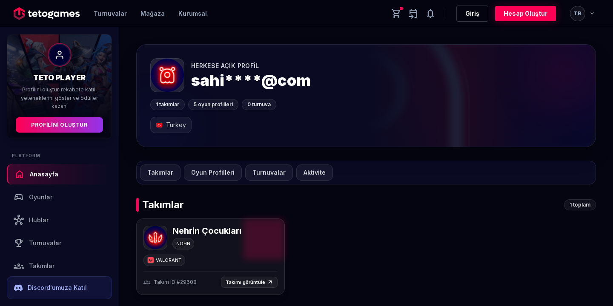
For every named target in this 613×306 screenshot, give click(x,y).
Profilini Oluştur (59, 125)
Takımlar (34, 266)
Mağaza (152, 13)
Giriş (472, 13)
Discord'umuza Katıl (50, 287)
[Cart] (396, 13)
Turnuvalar (110, 13)
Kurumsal (192, 13)
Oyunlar (33, 197)
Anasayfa (36, 174)
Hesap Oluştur (525, 13)
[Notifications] (430, 13)
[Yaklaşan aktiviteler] (413, 13)
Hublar (31, 220)
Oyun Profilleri (213, 172)
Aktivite (315, 172)
